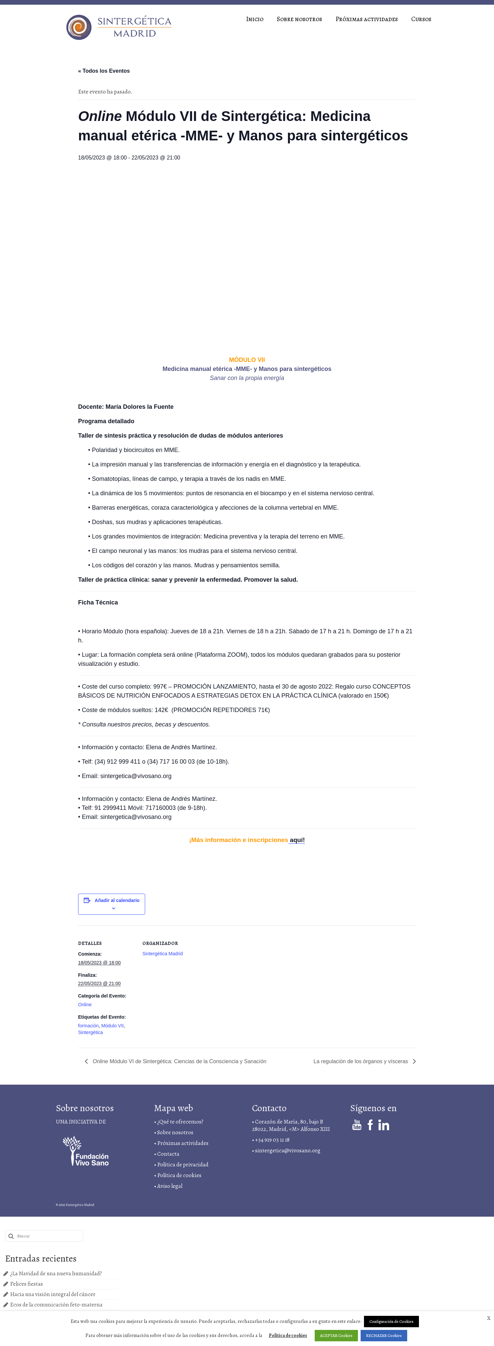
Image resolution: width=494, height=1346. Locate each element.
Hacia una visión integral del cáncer (53, 1294)
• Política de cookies (177, 1175)
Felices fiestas (26, 1284)
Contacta (168, 1154)
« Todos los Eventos (104, 71)
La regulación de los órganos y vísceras (362, 1061)
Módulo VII (112, 1025)
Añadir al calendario (117, 900)
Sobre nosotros (175, 1132)
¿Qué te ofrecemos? (180, 1122)
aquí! (296, 839)
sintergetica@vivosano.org (287, 1150)
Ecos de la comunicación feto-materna (56, 1304)
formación (88, 1025)
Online (84, 1004)
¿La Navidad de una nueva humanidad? (56, 1273)
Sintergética (90, 1032)
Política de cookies (288, 1335)
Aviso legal (170, 1186)
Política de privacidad (182, 1164)
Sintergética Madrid (162, 953)
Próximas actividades (182, 1143)
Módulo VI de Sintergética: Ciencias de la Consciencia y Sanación (178, 1061)
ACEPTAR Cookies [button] (336, 1335)
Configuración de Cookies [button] (391, 1321)
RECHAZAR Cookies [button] (384, 1335)
